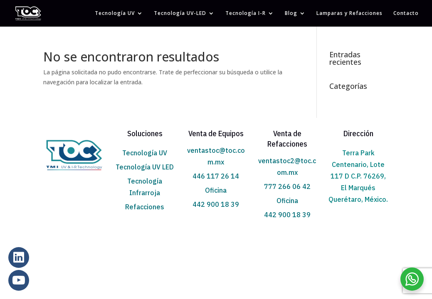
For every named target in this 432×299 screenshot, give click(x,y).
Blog (291, 13)
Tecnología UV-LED (180, 13)
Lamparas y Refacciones (349, 13)
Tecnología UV (115, 13)
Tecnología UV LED (145, 167)
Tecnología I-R (245, 13)
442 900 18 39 (216, 204)
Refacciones (144, 207)
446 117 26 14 (216, 176)
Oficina (216, 190)
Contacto (406, 13)
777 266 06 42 (287, 186)
